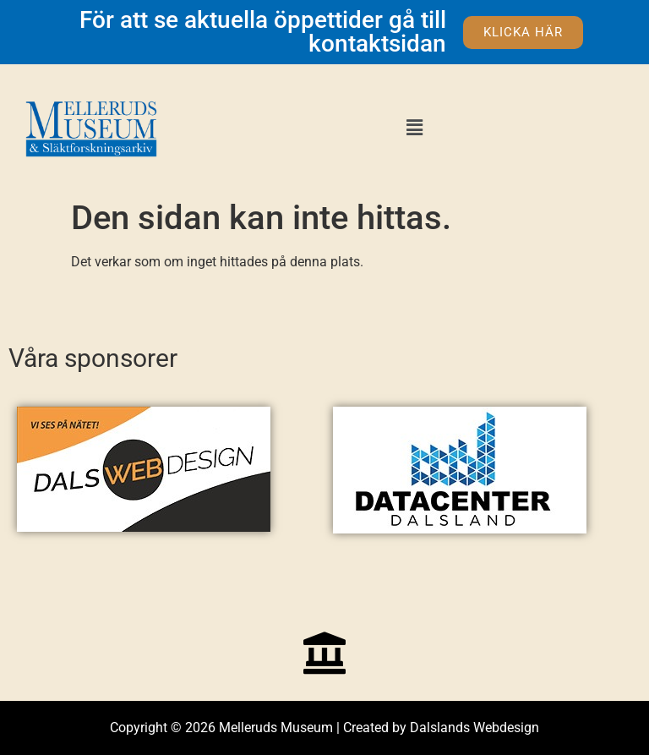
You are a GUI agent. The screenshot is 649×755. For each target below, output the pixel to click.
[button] (414, 128)
